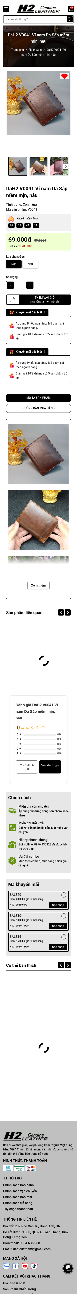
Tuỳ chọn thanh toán (18, 1209)
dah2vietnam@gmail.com (32, 1249)
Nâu (30, 264)
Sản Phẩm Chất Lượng (19, 1289)
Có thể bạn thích (21, 965)
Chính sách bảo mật (17, 1197)
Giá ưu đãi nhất (14, 1283)
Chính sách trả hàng (17, 1203)
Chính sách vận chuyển (20, 1191)
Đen (13, 264)
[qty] (20, 285)
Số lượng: (12, 277)
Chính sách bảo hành (18, 1185)
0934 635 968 (30, 1243)
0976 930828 (42, 844)
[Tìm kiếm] (70, 19)
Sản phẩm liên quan (24, 613)
